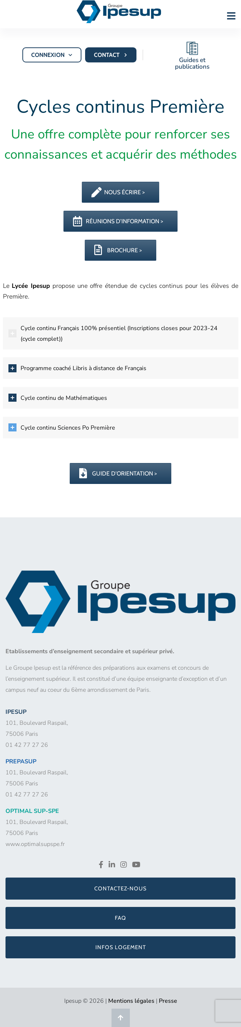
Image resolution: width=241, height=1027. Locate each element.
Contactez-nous (120, 888)
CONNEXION (52, 54)
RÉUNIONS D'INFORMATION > (118, 221)
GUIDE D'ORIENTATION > (118, 473)
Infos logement (120, 947)
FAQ (120, 918)
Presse (168, 1001)
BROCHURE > (118, 250)
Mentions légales (131, 1001)
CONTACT (111, 54)
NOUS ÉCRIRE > (118, 192)
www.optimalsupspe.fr (35, 844)
